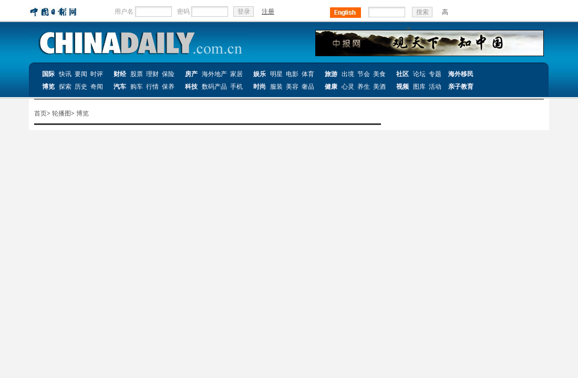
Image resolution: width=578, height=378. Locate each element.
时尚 (259, 86)
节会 (363, 74)
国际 (48, 74)
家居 (236, 74)
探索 (65, 86)
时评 (96, 74)
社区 (402, 74)
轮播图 (61, 113)
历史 (81, 86)
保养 (168, 86)
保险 (168, 74)
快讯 (65, 74)
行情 (152, 86)
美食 (379, 74)
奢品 (308, 86)
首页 (40, 113)
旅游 (331, 74)
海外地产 (214, 74)
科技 (191, 86)
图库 (419, 86)
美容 (292, 86)
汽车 (119, 86)
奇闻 (96, 86)
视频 (402, 86)
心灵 (348, 86)
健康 (331, 86)
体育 (308, 74)
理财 (152, 74)
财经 (119, 74)
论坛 (419, 74)
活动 (435, 86)
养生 (363, 86)
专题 (435, 74)
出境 (348, 74)
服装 (276, 86)
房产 (191, 74)
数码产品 (214, 86)
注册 (268, 11)
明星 (276, 74)
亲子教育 (460, 86)
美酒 (379, 86)
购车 (136, 86)
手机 (236, 86)
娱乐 (259, 74)
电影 (292, 74)
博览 (48, 86)
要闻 (81, 74)
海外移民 (460, 74)
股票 (136, 74)
